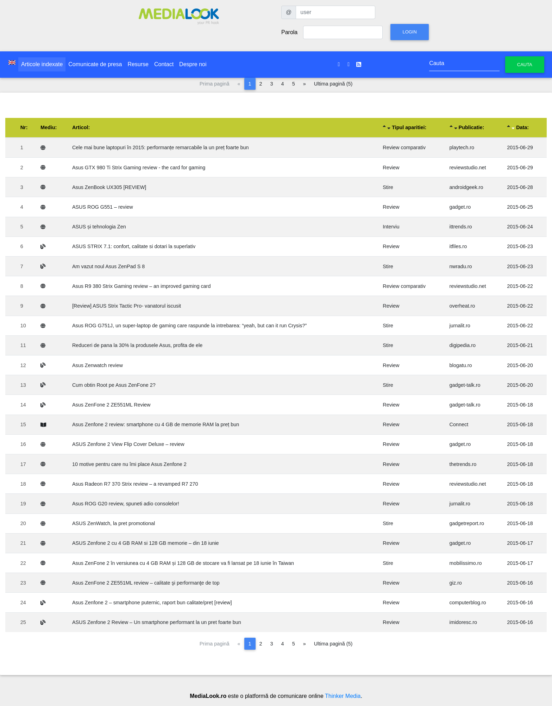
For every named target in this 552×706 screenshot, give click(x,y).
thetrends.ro (463, 464)
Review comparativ (404, 147)
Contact (164, 64)
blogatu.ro (461, 365)
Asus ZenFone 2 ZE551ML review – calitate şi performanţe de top (146, 583)
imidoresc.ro (463, 622)
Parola (289, 32)
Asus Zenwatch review (97, 365)
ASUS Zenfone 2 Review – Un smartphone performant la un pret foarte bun (156, 622)
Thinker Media (342, 696)
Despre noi (192, 64)
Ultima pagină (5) (333, 84)
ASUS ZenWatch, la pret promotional (113, 523)
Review (391, 167)
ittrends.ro (461, 226)
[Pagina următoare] (304, 84)
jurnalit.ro (460, 325)
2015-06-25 (520, 207)
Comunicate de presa (95, 64)
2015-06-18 (520, 405)
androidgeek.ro (466, 187)
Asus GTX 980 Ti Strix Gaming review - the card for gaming (138, 167)
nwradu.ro (461, 266)
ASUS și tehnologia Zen (99, 226)
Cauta (524, 64)
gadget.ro (460, 207)
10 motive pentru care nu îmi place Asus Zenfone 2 (129, 464)
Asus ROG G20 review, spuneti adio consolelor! (125, 503)
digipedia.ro (463, 345)
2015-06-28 (520, 187)
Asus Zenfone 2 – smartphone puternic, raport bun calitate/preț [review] (152, 602)
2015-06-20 (520, 365)
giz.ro (456, 583)
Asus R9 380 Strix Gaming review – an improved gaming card (141, 286)
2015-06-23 (520, 246)
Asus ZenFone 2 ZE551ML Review (111, 405)
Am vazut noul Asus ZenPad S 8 (108, 266)
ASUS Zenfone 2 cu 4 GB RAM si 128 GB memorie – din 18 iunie (145, 543)
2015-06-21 (520, 345)
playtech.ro (462, 147)
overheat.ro (462, 306)
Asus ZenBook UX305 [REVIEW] (109, 187)
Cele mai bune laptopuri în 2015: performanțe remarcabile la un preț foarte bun (160, 147)
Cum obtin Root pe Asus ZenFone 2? (114, 385)
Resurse (138, 64)
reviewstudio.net (468, 167)
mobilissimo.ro (466, 563)
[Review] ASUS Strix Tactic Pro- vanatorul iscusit (126, 306)
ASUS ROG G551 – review (102, 207)
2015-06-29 (520, 147)
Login (409, 31)
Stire (388, 187)
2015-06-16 (520, 583)
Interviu (391, 226)
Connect (459, 424)
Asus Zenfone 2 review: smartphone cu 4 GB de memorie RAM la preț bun (155, 424)
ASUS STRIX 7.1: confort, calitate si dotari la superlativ (133, 246)
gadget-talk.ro (465, 385)
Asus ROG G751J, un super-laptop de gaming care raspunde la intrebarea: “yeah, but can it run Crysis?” (189, 325)
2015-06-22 (520, 286)
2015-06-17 (520, 543)
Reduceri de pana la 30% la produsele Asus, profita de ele (137, 345)
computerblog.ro (468, 602)
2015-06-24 (520, 226)
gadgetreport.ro (467, 523)
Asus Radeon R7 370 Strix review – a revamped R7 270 (135, 484)
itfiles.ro (458, 246)
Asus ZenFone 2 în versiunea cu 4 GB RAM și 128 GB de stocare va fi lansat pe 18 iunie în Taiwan (183, 563)
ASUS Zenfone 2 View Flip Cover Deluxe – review (128, 444)
